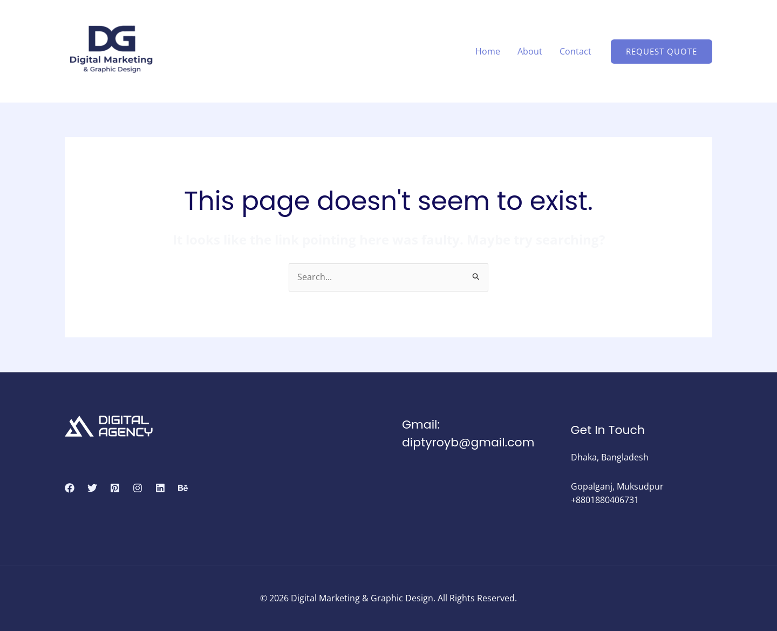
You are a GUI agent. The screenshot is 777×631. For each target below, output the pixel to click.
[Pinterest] (115, 488)
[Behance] (183, 488)
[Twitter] (92, 488)
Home (487, 51)
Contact (575, 51)
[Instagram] (137, 488)
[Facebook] (69, 488)
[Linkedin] (160, 488)
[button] (661, 51)
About (529, 51)
